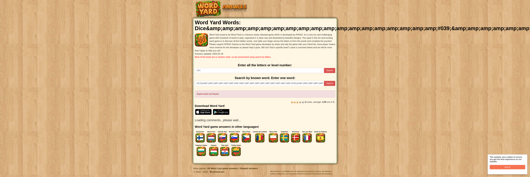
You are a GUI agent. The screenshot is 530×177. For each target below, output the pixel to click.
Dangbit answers (249, 168)
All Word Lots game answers (222, 168)
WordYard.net (217, 172)
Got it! (507, 167)
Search (329, 70)
